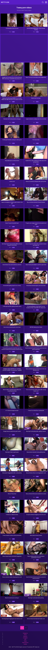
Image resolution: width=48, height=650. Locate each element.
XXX (25, 639)
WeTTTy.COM (5, 2)
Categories (25, 633)
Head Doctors (25, 642)
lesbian (25, 644)
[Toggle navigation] (46, 2)
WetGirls (25, 636)
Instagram (25, 637)
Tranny (25, 641)
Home (25, 634)
